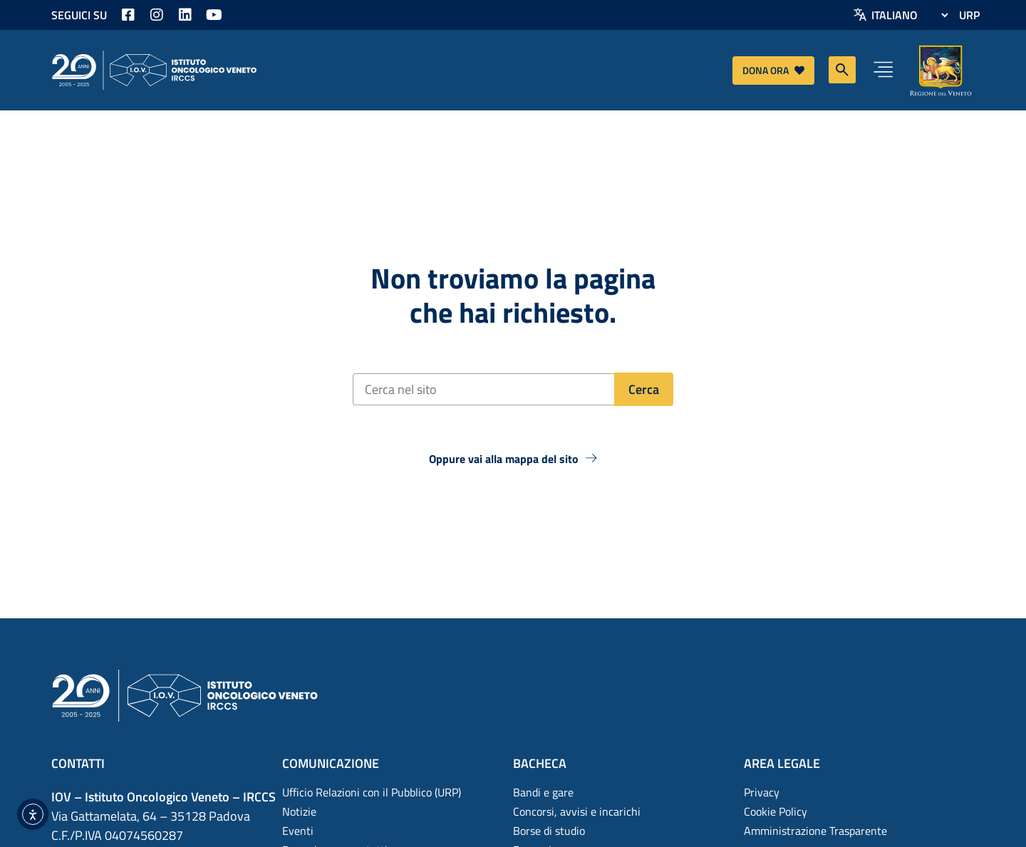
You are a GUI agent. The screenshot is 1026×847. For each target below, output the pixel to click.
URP (969, 15)
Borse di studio (549, 830)
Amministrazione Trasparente (815, 830)
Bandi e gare (543, 792)
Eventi (298, 830)
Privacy (761, 792)
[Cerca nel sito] (483, 389)
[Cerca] (643, 389)
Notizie (299, 811)
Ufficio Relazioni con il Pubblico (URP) (371, 792)
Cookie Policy (775, 811)
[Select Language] (909, 15)
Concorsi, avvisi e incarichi (577, 811)
